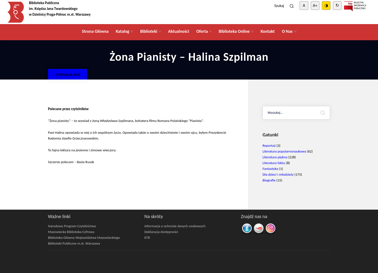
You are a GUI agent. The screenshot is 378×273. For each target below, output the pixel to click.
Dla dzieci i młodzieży (278, 174)
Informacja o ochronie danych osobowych (174, 226)
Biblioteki (148, 31)
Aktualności (178, 31)
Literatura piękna (275, 157)
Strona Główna (95, 31)
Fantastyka (270, 168)
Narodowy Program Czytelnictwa (72, 226)
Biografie (269, 180)
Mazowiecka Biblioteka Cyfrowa (71, 232)
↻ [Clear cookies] (337, 5)
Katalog (122, 31)
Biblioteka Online (234, 31)
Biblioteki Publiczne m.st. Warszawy (74, 243)
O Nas (287, 31)
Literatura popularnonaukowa (284, 151)
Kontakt (268, 31)
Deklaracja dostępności (161, 232)
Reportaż (269, 145)
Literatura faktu (274, 163)
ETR (147, 237)
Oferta (202, 31)
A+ (315, 5)
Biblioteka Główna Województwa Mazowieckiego (84, 237)
